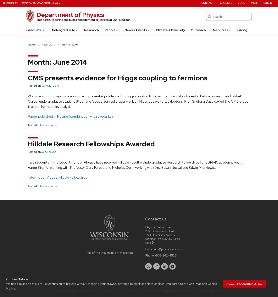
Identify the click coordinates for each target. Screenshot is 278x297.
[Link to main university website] (109, 241)
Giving (242, 30)
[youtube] (172, 266)
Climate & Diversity (170, 30)
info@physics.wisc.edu (168, 249)
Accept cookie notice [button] (244, 284)
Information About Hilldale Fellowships (57, 177)
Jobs (241, 3)
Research (91, 30)
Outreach (198, 30)
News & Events (137, 30)
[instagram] (156, 266)
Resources (221, 30)
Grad (35, 30)
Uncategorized (49, 125)
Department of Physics (70, 15)
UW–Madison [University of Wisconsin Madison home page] (26, 3)
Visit (254, 3)
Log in (268, 3)
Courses (226, 3)
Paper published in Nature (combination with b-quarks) (70, 116)
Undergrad (64, 30)
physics (56, 3)
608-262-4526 (166, 255)
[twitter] (148, 266)
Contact (207, 3)
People (112, 30)
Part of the (109, 253)
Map (149, 243)
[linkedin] (164, 266)
